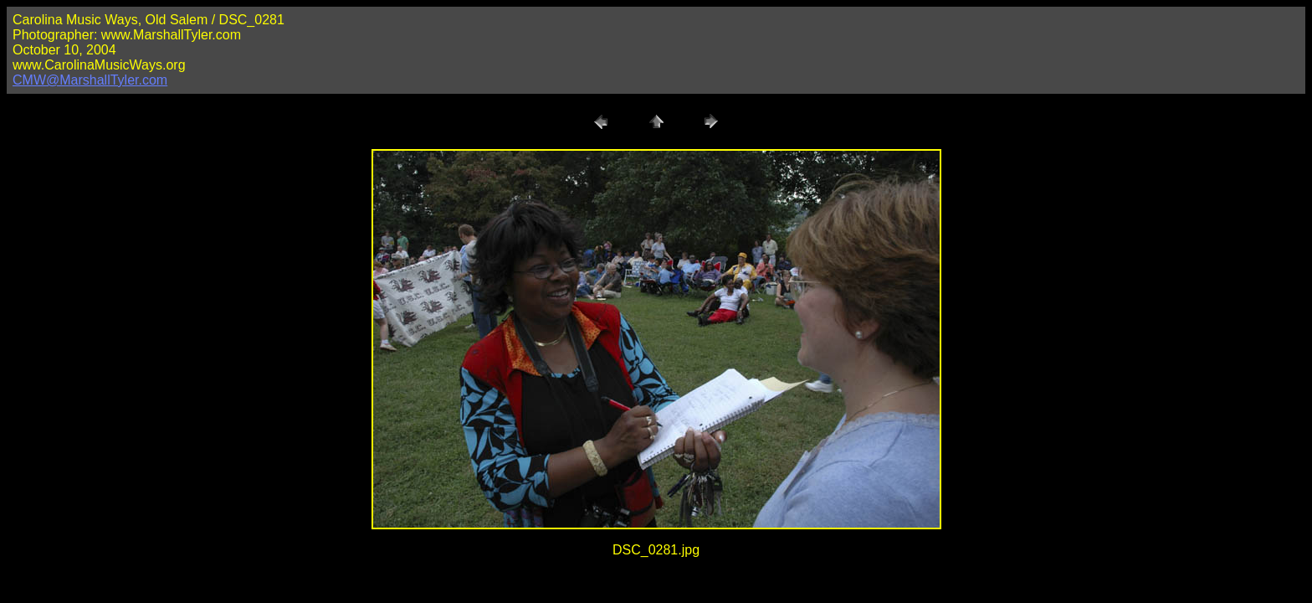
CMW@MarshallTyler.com (90, 80)
